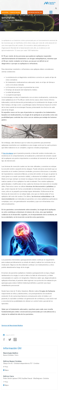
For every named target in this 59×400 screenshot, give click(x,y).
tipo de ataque (8, 153)
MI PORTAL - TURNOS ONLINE (11, 12)
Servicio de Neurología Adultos (12, 325)
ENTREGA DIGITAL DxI (35, 12)
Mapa (6, 370)
